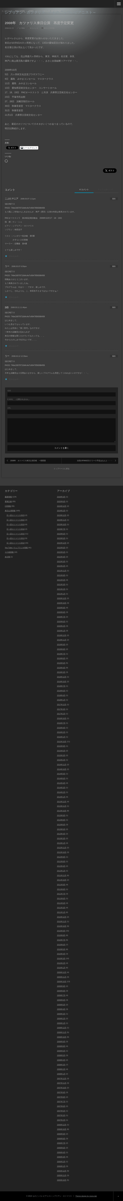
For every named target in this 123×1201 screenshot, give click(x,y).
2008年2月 (61, 1069)
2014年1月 (61, 797)
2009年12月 (61, 972)
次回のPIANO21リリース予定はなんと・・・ (95, 461)
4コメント (34, 28)
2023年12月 (61, 515)
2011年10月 (61, 880)
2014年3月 (61, 788)
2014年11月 (61, 765)
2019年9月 (61, 644)
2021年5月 (61, 580)
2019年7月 (61, 654)
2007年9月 (61, 1092)
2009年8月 (61, 991)
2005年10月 (61, 1180)
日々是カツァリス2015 (16, 534)
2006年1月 (61, 1166)
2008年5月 (61, 1055)
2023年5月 (61, 538)
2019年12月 (61, 635)
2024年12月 (61, 506)
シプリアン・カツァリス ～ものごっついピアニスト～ (50, 12)
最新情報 (8, 497)
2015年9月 (61, 746)
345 (6, 307)
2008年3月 (61, 1065)
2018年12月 (61, 677)
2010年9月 (61, 931)
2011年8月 (61, 889)
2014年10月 (61, 769)
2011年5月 (61, 903)
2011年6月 (61, 898)
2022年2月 (61, 566)
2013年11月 (61, 806)
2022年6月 (61, 548)
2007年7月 (61, 1102)
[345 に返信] (114, 307)
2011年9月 (61, 885)
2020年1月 (61, 631)
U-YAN (22, 28)
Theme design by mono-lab (86, 1196)
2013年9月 (61, 815)
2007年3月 (61, 1115)
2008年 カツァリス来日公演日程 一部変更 (28, 461)
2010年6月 (61, 945)
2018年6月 (61, 691)
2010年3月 (61, 958)
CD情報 (8, 506)
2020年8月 (61, 612)
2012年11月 (61, 848)
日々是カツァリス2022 (16, 520)
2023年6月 (61, 534)
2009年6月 (61, 1000)
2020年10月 (61, 603)
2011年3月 (61, 908)
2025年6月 (61, 501)
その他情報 (9, 552)
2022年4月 (61, 557)
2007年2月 (61, 1120)
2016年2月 (61, 732)
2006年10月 (61, 1129)
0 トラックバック (105, 189)
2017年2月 (61, 714)
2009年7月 (61, 995)
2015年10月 (61, 742)
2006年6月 (61, 1148)
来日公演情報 (49, 28)
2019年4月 (61, 668)
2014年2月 (61, 792)
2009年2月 (61, 1018)
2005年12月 (61, 1171)
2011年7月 (61, 894)
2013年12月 (61, 802)
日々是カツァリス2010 (16, 543)
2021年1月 (61, 594)
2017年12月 (61, 705)
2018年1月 (61, 700)
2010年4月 (61, 954)
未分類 (7, 557)
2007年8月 (61, 1097)
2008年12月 (61, 1028)
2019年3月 (61, 672)
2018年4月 (61, 695)
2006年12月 (61, 1125)
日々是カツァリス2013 (16, 538)
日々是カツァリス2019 (16, 524)
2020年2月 (61, 626)
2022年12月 (61, 543)
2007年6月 (61, 1106)
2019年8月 (61, 649)
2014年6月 (61, 778)
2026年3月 (61, 497)
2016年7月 (61, 723)
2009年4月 (61, 1009)
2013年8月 (61, 820)
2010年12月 (61, 917)
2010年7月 (61, 940)
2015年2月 (61, 760)
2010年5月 (61, 949)
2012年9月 (61, 857)
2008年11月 (61, 1032)
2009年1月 (61, 1023)
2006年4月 (61, 1152)
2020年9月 (61, 608)
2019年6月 (61, 658)
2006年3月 (61, 1157)
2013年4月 (61, 834)
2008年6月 (61, 1051)
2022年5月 (61, 552)
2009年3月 (61, 1014)
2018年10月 (61, 681)
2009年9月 (61, 986)
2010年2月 (61, 963)
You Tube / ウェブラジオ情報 (16, 548)
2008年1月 (61, 1074)
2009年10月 (61, 981)
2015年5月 (61, 751)
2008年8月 (61, 1046)
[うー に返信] (114, 266)
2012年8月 (61, 861)
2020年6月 (61, 621)
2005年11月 (61, 1175)
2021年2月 (61, 589)
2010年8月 (61, 935)
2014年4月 (61, 783)
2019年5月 (61, 663)
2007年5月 (61, 1111)
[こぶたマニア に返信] (114, 198)
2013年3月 (61, 838)
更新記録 (8, 501)
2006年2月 (61, 1162)
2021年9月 (61, 575)
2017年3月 (61, 709)
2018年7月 (61, 686)
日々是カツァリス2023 (16, 515)
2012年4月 (61, 866)
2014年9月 (61, 774)
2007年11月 (61, 1083)
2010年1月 (61, 968)
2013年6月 (61, 825)
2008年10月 (61, 1037)
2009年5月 (61, 1005)
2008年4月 (61, 1060)
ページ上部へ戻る (118, 1196)
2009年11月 (61, 977)
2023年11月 (61, 520)
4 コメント (84, 189)
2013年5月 (61, 829)
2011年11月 (61, 875)
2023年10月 (61, 524)
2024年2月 (61, 511)
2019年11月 (61, 640)
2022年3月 (61, 561)
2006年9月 (61, 1134)
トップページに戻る (62, 469)
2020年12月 (61, 598)
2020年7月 (61, 617)
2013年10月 (61, 811)
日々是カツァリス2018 (16, 529)
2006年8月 (61, 1139)
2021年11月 (61, 571)
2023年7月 (61, 529)
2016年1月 (61, 737)
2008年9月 (61, 1041)
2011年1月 (61, 912)
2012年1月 (61, 871)
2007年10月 (61, 1088)
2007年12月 (61, 1078)
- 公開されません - (18, 399)
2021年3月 (61, 584)
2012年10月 (61, 852)
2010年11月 (61, 921)
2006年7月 (61, 1143)
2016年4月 (61, 728)
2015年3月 (61, 755)
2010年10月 (61, 926)
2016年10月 (61, 718)
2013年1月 (61, 843)
